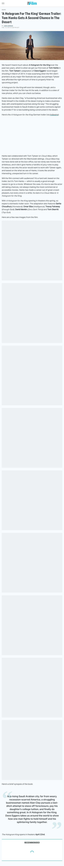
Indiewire (54, 114)
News (4, 9)
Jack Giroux (8, 26)
